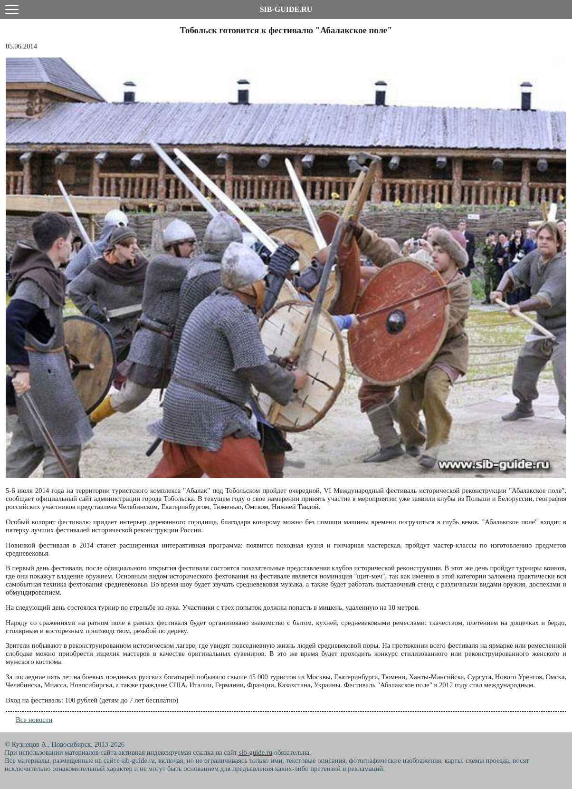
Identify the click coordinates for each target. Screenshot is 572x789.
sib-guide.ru (255, 752)
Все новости (34, 719)
